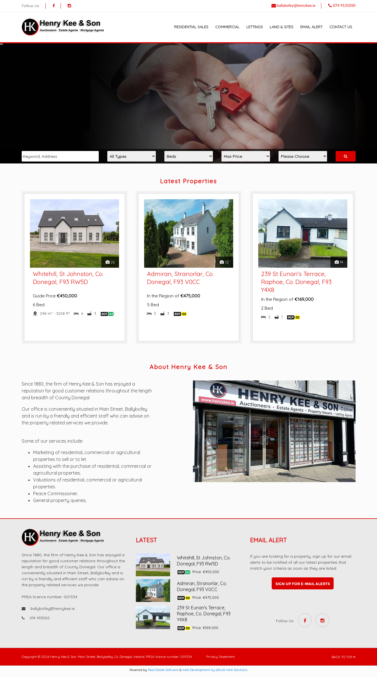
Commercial (227, 27)
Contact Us (340, 27)
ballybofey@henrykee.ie (296, 5)
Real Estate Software (163, 670)
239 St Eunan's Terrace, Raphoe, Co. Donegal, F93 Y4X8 (296, 281)
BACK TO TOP (344, 657)
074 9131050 (344, 5)
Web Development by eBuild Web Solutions (214, 670)
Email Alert (311, 27)
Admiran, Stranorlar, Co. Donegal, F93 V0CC (202, 586)
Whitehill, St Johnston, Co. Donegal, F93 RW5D (204, 561)
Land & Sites (281, 27)
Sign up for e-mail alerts (302, 583)
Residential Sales (191, 27)
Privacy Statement (220, 656)
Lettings (254, 27)
